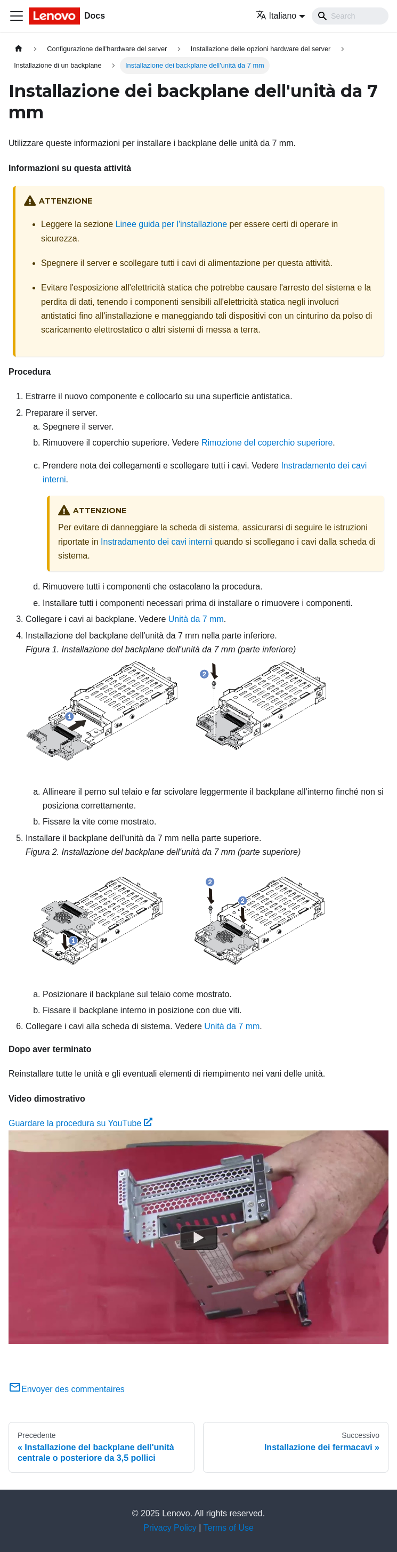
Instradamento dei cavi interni (156, 541)
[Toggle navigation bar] (17, 16)
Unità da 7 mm (196, 619)
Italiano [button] (276, 15)
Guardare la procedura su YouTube (80, 1123)
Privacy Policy (170, 1527)
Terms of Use (229, 1527)
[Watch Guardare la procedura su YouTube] (198, 1237)
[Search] (350, 16)
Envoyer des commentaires (67, 1389)
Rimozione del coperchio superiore (267, 442)
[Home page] (19, 49)
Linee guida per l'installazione (171, 224)
